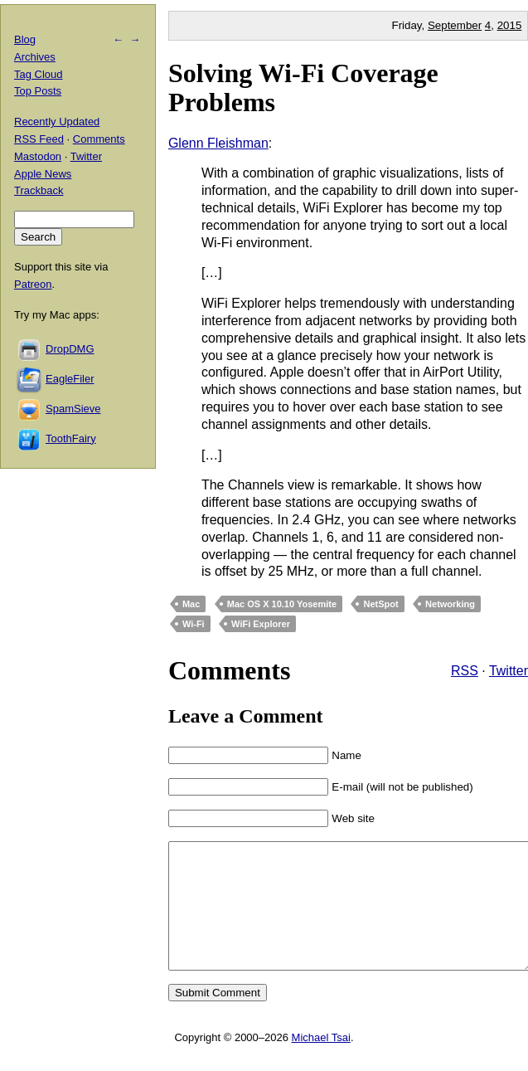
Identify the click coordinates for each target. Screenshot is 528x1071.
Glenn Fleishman (218, 143)
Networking (450, 604)
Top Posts (37, 91)
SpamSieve (73, 408)
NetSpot (380, 604)
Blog (25, 39)
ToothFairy (71, 438)
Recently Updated (56, 121)
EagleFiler (70, 378)
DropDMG (70, 349)
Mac (191, 604)
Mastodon (37, 156)
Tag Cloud (38, 74)
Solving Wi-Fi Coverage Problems (303, 87)
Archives (35, 57)
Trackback (38, 190)
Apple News (42, 174)
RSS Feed (39, 139)
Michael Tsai (321, 1062)
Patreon (33, 284)
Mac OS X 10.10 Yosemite (282, 604)
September (455, 25)
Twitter (508, 671)
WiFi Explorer (260, 624)
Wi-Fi (193, 624)
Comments (99, 139)
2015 (509, 25)
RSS (464, 671)
